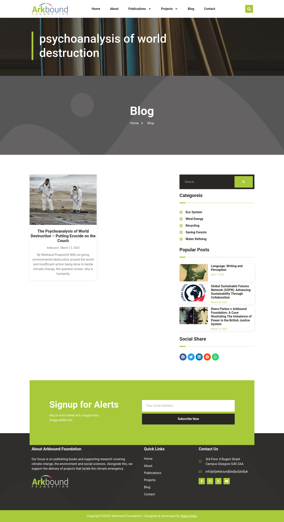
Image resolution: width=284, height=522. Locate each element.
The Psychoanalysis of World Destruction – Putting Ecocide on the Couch (63, 339)
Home (96, 9)
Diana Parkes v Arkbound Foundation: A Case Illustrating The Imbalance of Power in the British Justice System (231, 379)
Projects (169, 8)
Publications (139, 8)
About (114, 9)
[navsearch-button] (249, 9)
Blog (191, 9)
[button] (183, 361)
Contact (209, 9)
